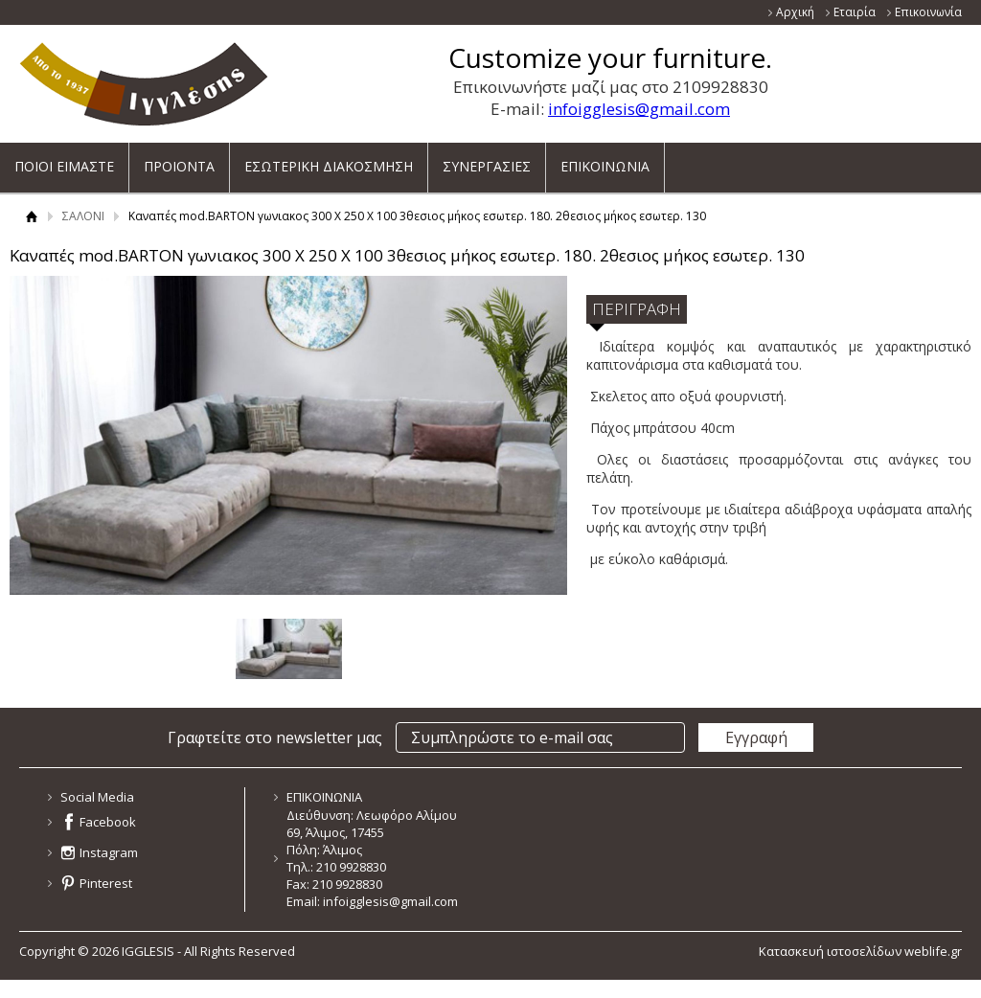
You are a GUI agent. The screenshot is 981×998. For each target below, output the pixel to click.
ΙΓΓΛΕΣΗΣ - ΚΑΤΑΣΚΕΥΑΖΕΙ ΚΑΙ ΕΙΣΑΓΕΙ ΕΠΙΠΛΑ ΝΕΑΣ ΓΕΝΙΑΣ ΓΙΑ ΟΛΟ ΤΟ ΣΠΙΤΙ (143, 83)
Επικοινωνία (928, 12)
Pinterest (106, 883)
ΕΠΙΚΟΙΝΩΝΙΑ (605, 160)
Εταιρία (854, 12)
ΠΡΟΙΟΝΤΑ (179, 160)
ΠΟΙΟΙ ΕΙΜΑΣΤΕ (64, 160)
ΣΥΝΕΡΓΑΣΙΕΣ (487, 160)
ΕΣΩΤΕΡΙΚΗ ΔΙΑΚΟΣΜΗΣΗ (328, 160)
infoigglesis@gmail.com (639, 109)
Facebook (108, 821)
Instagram (109, 852)
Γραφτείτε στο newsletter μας (275, 737)
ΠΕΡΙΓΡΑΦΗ (636, 309)
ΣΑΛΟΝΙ (83, 216)
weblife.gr (933, 951)
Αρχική (795, 12)
